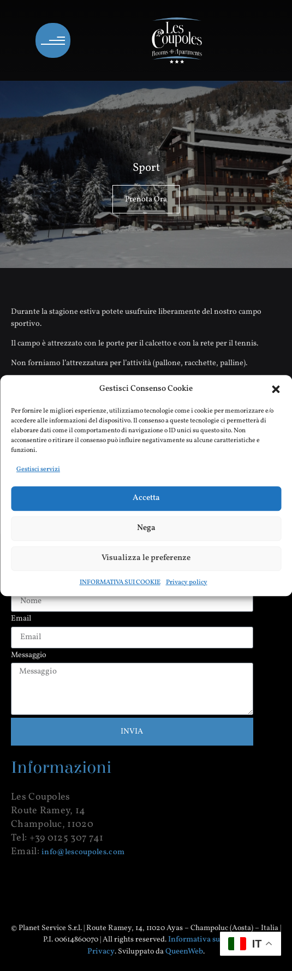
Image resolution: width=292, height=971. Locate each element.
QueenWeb (184, 951)
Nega (146, 528)
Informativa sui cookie (208, 939)
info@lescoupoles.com (82, 852)
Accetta (146, 498)
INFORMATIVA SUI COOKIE (120, 582)
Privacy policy (186, 582)
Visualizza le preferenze (146, 558)
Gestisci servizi (38, 469)
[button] (275, 389)
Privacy (101, 951)
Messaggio (28, 655)
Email (21, 619)
